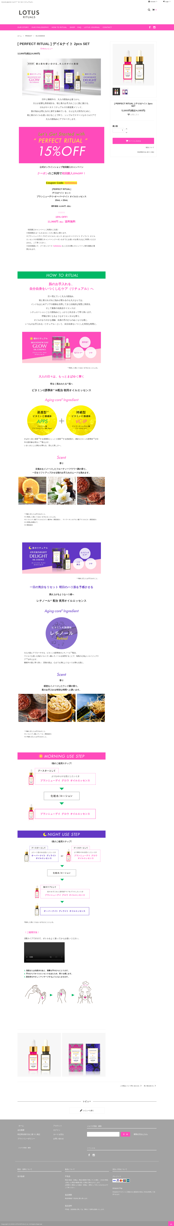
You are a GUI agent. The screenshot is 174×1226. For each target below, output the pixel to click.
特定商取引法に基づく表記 (145, 152)
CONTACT (107, 27)
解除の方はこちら (141, 1133)
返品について (150, 147)
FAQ (79, 27)
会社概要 (20, 1129)
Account (153, 1)
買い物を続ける (150, 1086)
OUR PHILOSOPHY (40, 27)
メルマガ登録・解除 (25, 1146)
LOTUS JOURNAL (92, 27)
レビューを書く (87, 1110)
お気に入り (133, 114)
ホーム (19, 36)
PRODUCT (28, 36)
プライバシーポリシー (26, 1137)
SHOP (72, 27)
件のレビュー (47, 49)
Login (167, 1)
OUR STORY (23, 27)
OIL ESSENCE (40, 36)
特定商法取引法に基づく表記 (28, 1133)
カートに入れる (133, 141)
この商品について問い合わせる (131, 1086)
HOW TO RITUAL (59, 27)
